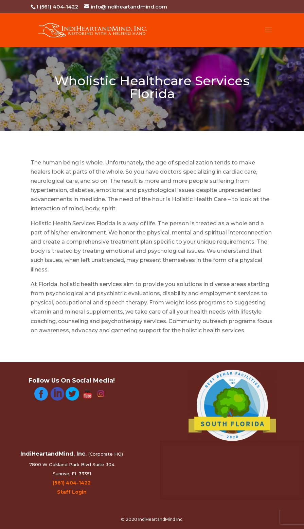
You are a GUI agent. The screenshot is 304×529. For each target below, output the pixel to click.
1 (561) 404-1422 (57, 6)
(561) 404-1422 (72, 483)
